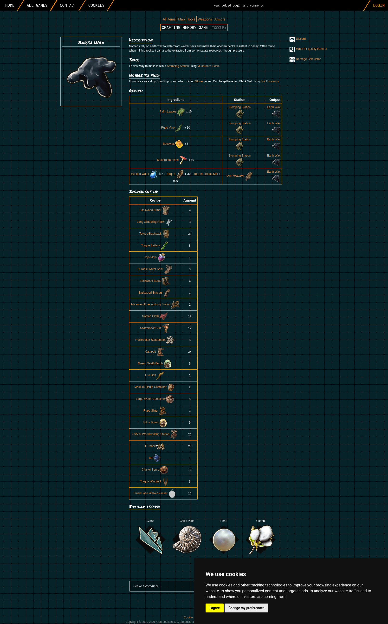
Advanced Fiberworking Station (155, 304)
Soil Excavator (269, 81)
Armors (219, 19)
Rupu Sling (155, 410)
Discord (301, 38)
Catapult (155, 351)
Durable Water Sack (155, 269)
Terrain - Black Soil (206, 174)
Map (181, 19)
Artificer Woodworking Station (154, 434)
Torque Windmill (155, 481)
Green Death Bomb (155, 363)
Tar (155, 458)
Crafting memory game (194, 27)
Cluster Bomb (155, 469)
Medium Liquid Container (154, 387)
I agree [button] (214, 608)
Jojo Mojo (155, 257)
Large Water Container (155, 399)
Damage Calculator (308, 59)
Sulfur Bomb (155, 422)
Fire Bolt (155, 375)
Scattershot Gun (155, 328)
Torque (175, 174)
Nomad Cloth (155, 316)
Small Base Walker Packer (155, 493)
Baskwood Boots (155, 280)
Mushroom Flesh (208, 66)
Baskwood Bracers (155, 292)
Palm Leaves (172, 111)
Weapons (205, 19)
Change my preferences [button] (246, 608)
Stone (199, 81)
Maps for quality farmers (311, 49)
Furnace (155, 446)
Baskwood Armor (155, 210)
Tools (191, 19)
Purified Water (145, 174)
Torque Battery (155, 245)
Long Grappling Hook (155, 221)
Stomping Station (178, 66)
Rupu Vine (172, 127)
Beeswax (173, 143)
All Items (169, 19)
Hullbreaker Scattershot (155, 340)
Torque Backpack (155, 233)
